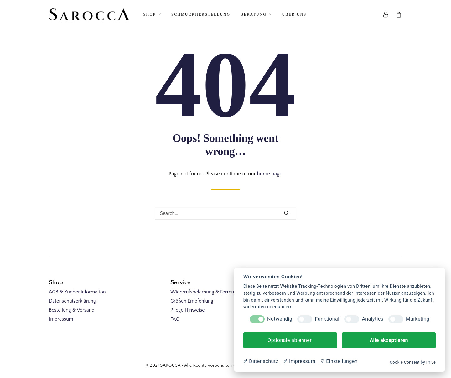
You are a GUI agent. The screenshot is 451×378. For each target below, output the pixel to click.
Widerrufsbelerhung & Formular (205, 292)
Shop (152, 14)
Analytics (372, 319)
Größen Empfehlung (191, 301)
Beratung (256, 14)
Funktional (327, 319)
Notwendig (279, 319)
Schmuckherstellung (201, 14)
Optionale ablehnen (290, 340)
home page (270, 176)
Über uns (294, 14)
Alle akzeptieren (389, 340)
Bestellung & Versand (72, 310)
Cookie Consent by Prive (413, 362)
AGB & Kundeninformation (77, 292)
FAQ (174, 319)
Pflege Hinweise (187, 310)
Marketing (417, 319)
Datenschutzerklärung (72, 301)
